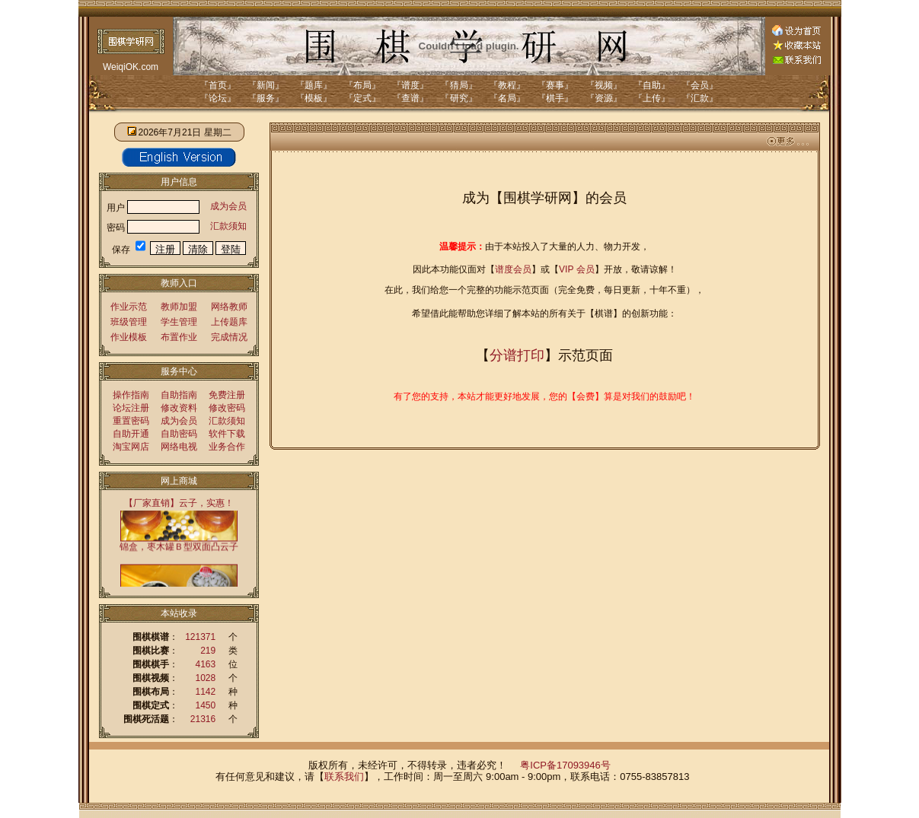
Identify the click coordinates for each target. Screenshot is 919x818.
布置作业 (179, 337)
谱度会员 (513, 269)
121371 (200, 637)
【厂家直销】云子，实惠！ (179, 503)
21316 (202, 719)
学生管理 (179, 322)
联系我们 (344, 776)
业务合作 (227, 446)
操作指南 (131, 395)
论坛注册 (131, 408)
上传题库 (229, 322)
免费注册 (227, 395)
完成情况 (229, 337)
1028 (206, 678)
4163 (206, 664)
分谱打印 (517, 355)
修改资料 (179, 408)
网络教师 (229, 306)
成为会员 (228, 206)
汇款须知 (228, 226)
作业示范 (128, 306)
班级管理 (128, 322)
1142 (206, 691)
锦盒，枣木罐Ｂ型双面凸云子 (179, 546)
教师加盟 (179, 306)
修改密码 (227, 408)
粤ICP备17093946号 (565, 765)
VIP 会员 (576, 269)
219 (207, 650)
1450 (206, 705)
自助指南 (179, 395)
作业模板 (128, 337)
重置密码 (131, 420)
